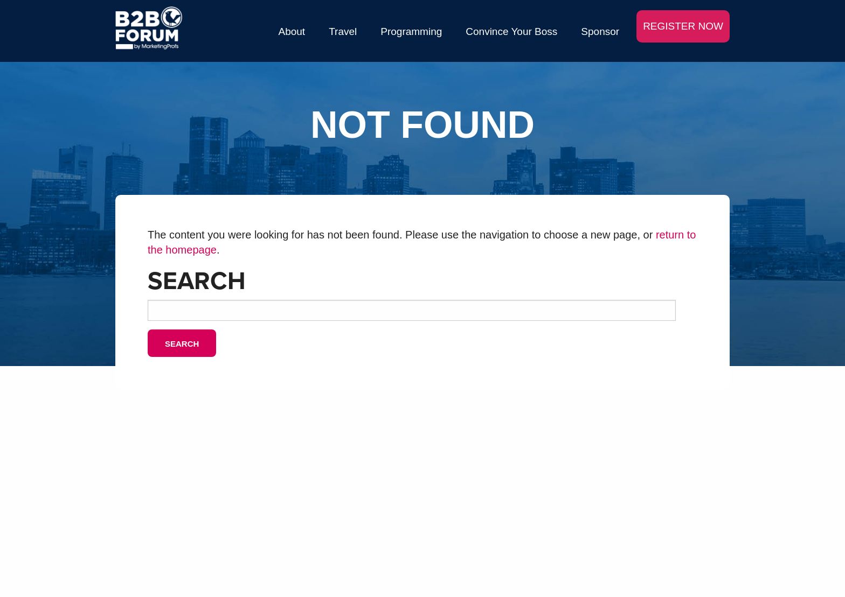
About (292, 31)
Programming (411, 31)
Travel (343, 31)
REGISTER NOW (683, 26)
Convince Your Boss (511, 31)
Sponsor (600, 31)
